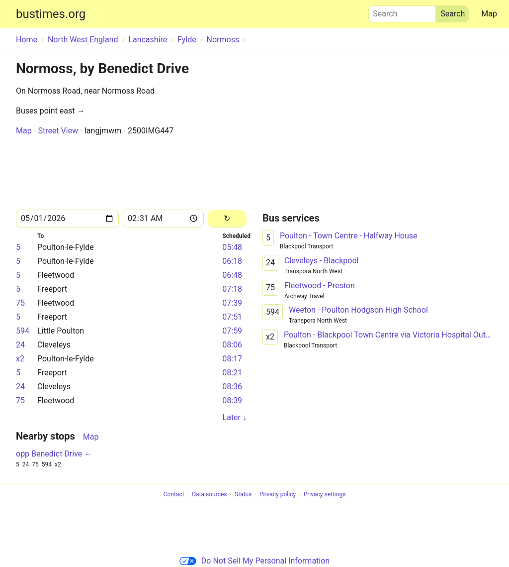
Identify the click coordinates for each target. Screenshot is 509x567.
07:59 (232, 331)
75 (20, 303)
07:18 (232, 289)
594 (22, 331)
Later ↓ (235, 417)
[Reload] (227, 218)
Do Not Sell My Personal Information (254, 561)
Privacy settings (325, 494)
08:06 (232, 344)
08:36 (232, 386)
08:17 (232, 358)
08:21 (232, 372)
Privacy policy (277, 494)
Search (402, 11)
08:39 (232, 400)
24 (20, 344)
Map (489, 13)
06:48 (232, 275)
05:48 (232, 247)
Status (243, 494)
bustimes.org (50, 14)
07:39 (232, 303)
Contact (174, 494)
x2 (20, 358)
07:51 (232, 317)
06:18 (232, 261)
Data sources (209, 494)
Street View (58, 130)
